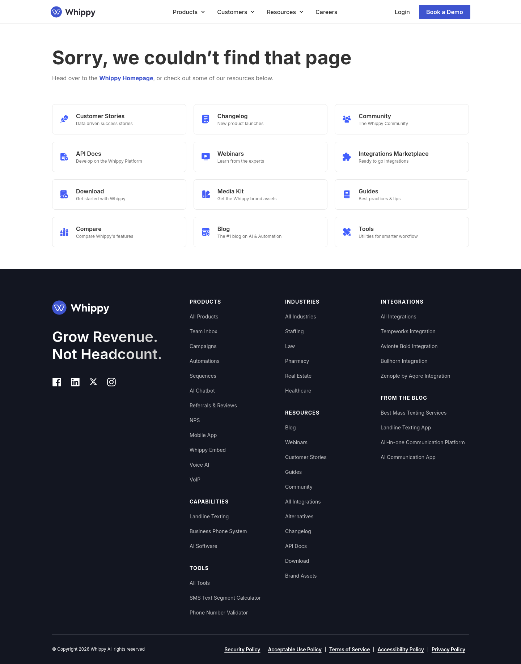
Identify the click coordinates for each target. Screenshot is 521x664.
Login (402, 12)
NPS (195, 420)
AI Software (203, 546)
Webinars (296, 442)
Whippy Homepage (126, 78)
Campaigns (203, 346)
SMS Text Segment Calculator (225, 598)
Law (290, 346)
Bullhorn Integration (404, 361)
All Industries (300, 316)
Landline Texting (209, 516)
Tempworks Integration (408, 331)
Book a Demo (444, 12)
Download (297, 561)
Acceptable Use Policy (294, 649)
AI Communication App (408, 457)
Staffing (294, 331)
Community (299, 487)
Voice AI (199, 465)
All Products (204, 316)
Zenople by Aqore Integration (415, 376)
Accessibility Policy (400, 649)
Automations (205, 361)
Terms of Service (349, 649)
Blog (290, 427)
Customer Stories (306, 457)
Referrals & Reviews (213, 405)
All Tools (200, 583)
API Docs (296, 546)
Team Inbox (203, 331)
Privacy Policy (448, 649)
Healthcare (298, 390)
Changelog (298, 531)
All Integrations (303, 501)
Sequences (203, 376)
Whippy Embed (208, 450)
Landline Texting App (406, 427)
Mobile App (203, 435)
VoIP (195, 479)
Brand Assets (301, 576)
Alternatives (299, 516)
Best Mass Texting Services (413, 413)
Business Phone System (218, 531)
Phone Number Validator (219, 612)
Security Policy (242, 649)
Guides (293, 472)
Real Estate (298, 376)
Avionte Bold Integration (409, 346)
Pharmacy (297, 361)
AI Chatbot (202, 390)
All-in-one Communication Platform (423, 442)
